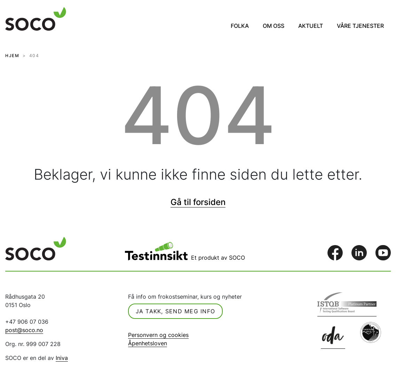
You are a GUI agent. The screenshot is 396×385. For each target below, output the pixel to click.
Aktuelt (310, 25)
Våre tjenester (360, 25)
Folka (240, 25)
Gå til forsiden (198, 202)
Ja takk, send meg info (175, 311)
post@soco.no (24, 330)
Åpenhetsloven (147, 343)
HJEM (12, 55)
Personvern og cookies (158, 334)
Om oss (273, 25)
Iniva (62, 357)
